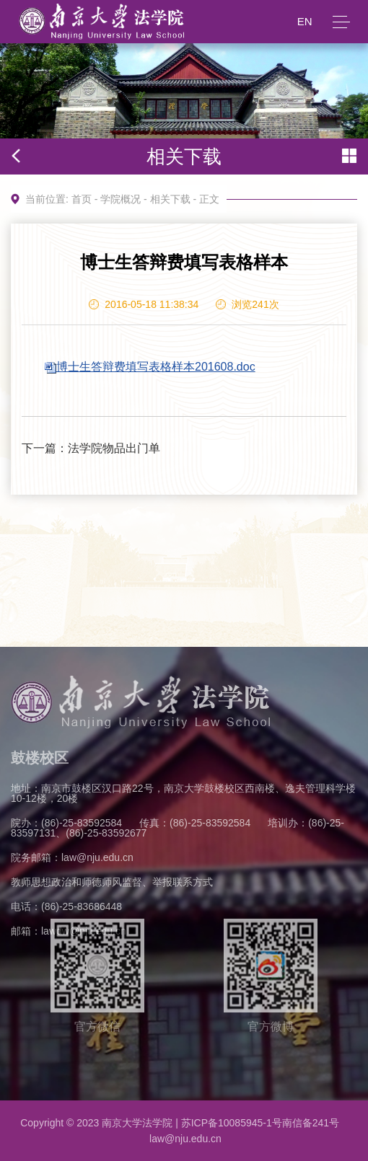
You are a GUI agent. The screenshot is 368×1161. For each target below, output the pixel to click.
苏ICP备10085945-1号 (231, 1123)
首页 (81, 199)
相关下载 (170, 199)
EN (304, 21)
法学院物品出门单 (114, 448)
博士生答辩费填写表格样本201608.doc (155, 367)
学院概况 (120, 199)
